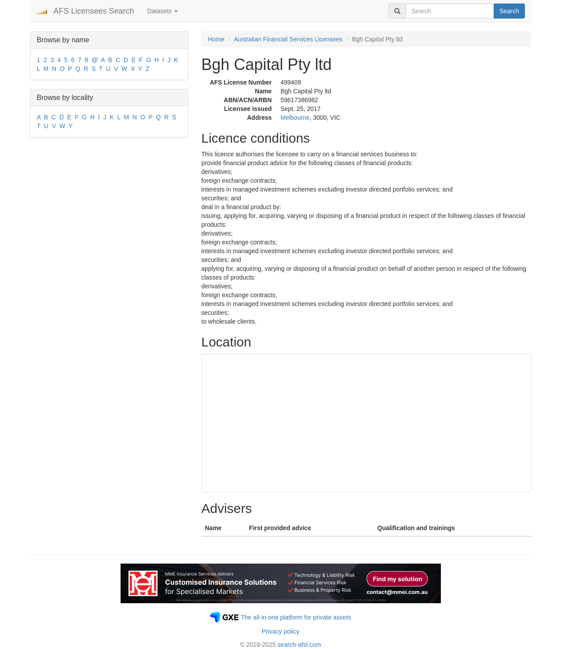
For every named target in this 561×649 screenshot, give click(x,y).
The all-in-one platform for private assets (296, 617)
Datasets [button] (162, 11)
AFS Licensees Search (94, 11)
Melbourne (295, 117)
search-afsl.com (299, 644)
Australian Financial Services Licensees (288, 39)
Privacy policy (281, 631)
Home (216, 39)
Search (509, 11)
